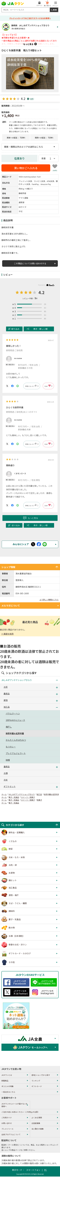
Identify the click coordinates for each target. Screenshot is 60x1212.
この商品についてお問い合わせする (30, 263)
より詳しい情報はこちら (49, 599)
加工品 (39, 794)
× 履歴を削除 (7, 633)
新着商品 (4, 1080)
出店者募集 (36, 1123)
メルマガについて (10, 605)
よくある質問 (37, 1117)
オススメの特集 (7, 1086)
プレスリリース (7, 1129)
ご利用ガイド (6, 1117)
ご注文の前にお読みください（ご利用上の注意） (20, 1112)
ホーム (4, 794)
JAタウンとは (6, 1075)
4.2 (41, 292)
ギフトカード (37, 1086)
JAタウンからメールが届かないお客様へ (14, 1104)
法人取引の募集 (38, 1129)
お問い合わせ (6, 1123)
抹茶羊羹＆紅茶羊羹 (51, 794)
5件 (31, 98)
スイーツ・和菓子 (28, 797)
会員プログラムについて (10, 1134)
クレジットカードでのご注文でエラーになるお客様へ (30, 18)
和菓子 (39, 800)
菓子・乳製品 (14, 797)
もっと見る (28, 44)
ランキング (36, 1080)
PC (45, 1169)
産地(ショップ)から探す (41, 1075)
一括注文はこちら (8, 1092)
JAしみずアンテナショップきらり (22, 794)
